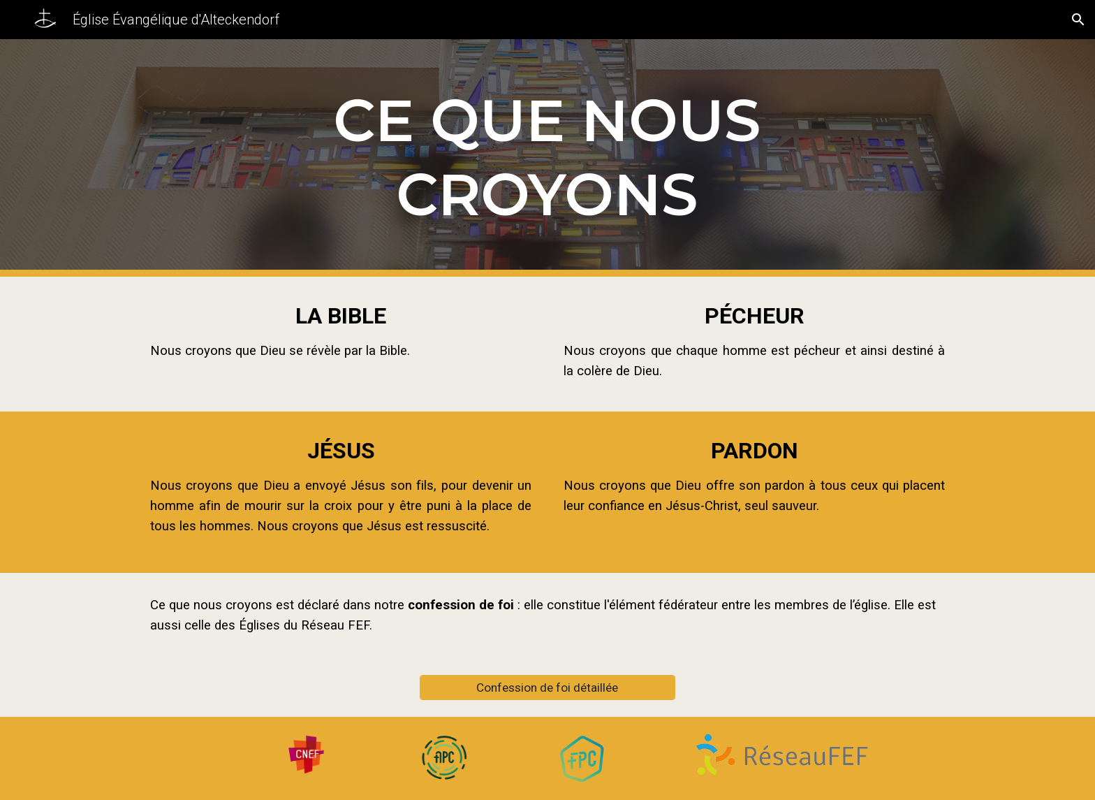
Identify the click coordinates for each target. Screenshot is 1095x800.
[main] (547, 158)
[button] (1078, 19)
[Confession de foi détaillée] (547, 687)
